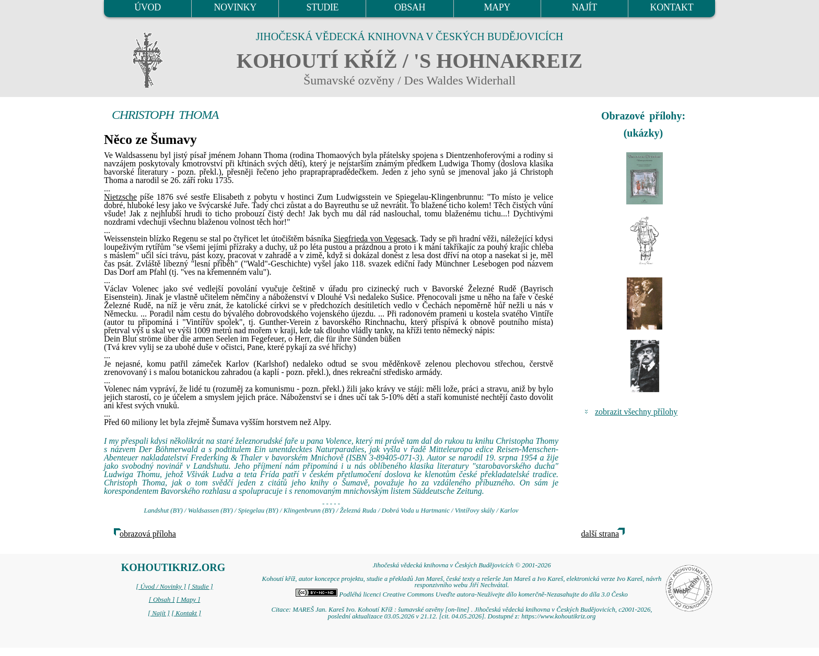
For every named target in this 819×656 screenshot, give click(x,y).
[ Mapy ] (189, 599)
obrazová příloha (148, 533)
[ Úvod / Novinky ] (161, 586)
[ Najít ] (159, 613)
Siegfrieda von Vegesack (374, 238)
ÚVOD (147, 7)
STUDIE (323, 7)
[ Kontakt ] (186, 613)
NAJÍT (584, 7)
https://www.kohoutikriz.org (558, 616)
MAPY (497, 7)
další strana (600, 533)
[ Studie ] (200, 586)
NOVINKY (235, 7)
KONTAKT (672, 7)
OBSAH (409, 7)
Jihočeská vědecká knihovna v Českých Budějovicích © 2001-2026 (461, 565)
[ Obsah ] (162, 599)
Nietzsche (120, 196)
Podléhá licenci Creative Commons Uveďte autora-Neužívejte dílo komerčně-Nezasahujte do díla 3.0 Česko (462, 594)
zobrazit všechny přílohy (636, 411)
